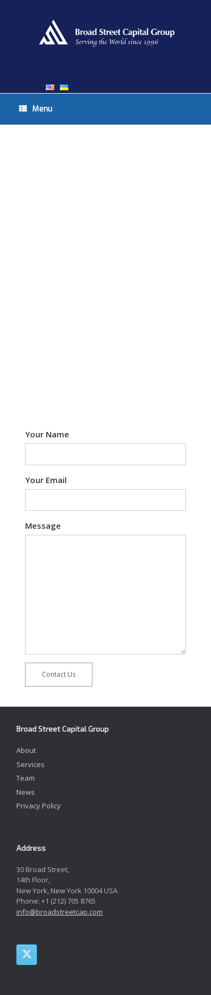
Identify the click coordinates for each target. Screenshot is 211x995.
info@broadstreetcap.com (59, 912)
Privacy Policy (38, 806)
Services (30, 764)
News (25, 792)
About (26, 750)
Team (25, 778)
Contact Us (59, 674)
